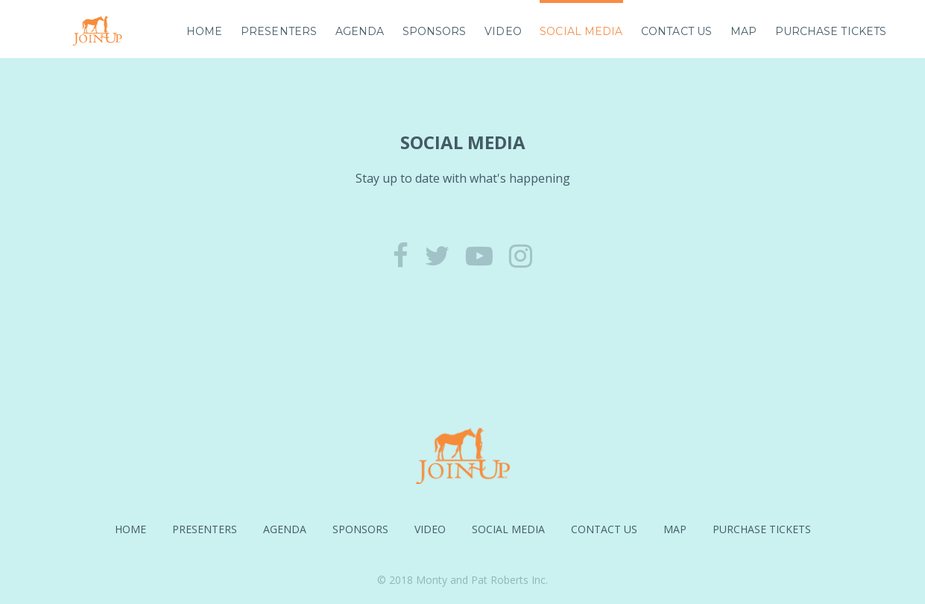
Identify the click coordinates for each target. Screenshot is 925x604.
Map (743, 31)
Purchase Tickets (831, 31)
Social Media (581, 31)
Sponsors (434, 31)
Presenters (279, 31)
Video (503, 31)
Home (204, 31)
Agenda (360, 31)
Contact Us (676, 31)
